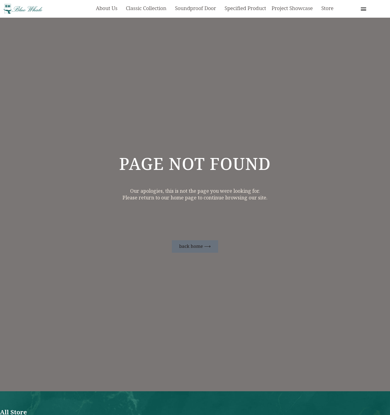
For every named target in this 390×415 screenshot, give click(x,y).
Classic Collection (147, 8)
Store (327, 8)
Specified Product (245, 8)
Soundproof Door (197, 8)
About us (108, 8)
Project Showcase (293, 8)
